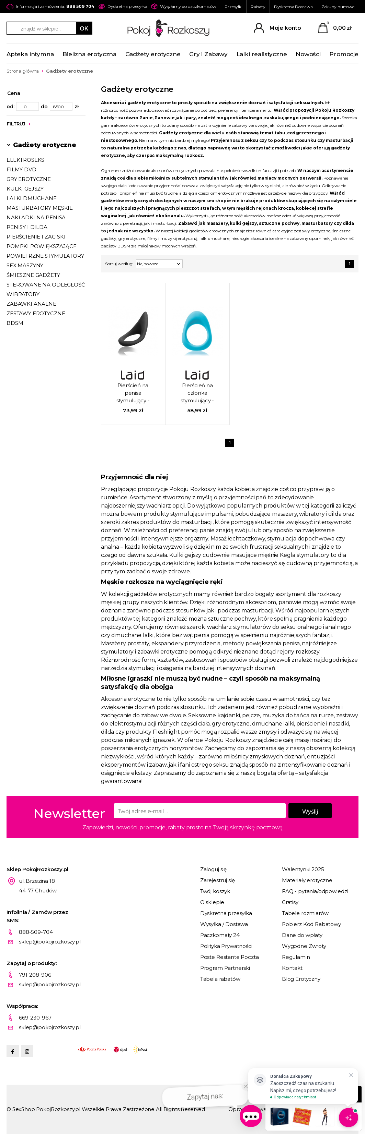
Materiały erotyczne (307, 880)
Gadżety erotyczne (153, 54)
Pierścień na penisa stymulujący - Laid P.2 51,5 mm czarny (133, 393)
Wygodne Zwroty (304, 946)
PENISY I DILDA (27, 227)
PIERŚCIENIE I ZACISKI (36, 236)
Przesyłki (233, 6)
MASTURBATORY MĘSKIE (40, 208)
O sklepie (212, 902)
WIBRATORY (23, 294)
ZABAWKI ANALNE (31, 304)
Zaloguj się (213, 869)
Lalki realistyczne (262, 54)
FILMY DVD (21, 169)
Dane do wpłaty (302, 935)
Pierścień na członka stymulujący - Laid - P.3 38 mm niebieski (197, 393)
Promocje (343, 54)
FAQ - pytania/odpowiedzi (315, 891)
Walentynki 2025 (303, 869)
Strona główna (23, 71)
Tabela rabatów (220, 979)
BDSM (15, 323)
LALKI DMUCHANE (32, 198)
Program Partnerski (225, 968)
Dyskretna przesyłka (226, 913)
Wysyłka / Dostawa (224, 924)
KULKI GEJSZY (25, 188)
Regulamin (296, 957)
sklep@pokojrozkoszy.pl (50, 941)
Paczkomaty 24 (220, 935)
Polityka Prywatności (226, 946)
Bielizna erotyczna (89, 54)
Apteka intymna (30, 54)
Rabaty (258, 6)
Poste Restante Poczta (229, 957)
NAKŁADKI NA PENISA (36, 217)
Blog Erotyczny (301, 979)
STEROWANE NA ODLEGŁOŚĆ (46, 284)
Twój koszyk (215, 891)
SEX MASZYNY (25, 265)
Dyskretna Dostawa (293, 6)
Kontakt (292, 968)
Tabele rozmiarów (305, 913)
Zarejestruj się (217, 880)
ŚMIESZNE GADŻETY (33, 275)
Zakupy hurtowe (337, 6)
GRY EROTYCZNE (29, 179)
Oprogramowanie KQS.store (264, 1109)
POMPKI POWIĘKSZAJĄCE (42, 246)
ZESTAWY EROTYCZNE (36, 313)
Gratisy (290, 902)
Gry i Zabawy (208, 54)
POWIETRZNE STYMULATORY (45, 256)
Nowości (308, 54)
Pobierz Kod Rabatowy (311, 924)
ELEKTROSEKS (25, 160)
